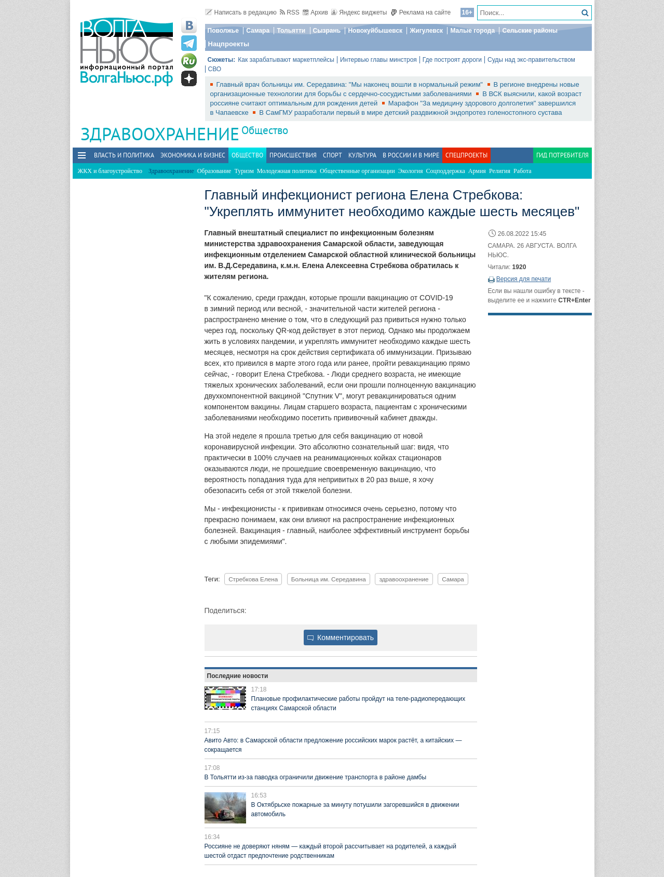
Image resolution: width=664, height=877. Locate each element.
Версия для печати (523, 279)
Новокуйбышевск (375, 30)
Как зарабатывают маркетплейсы (286, 59)
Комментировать (340, 637)
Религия (499, 171)
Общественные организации (357, 171)
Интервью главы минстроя (378, 59)
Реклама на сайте (420, 12)
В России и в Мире (411, 155)
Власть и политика (124, 155)
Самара (257, 30)
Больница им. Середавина (328, 579)
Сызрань (327, 30)
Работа (522, 171)
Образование (214, 171)
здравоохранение (403, 579)
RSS (290, 12)
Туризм (243, 171)
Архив (315, 12)
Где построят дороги (452, 59)
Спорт (332, 155)
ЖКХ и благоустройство (110, 171)
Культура (362, 155)
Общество (264, 130)
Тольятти (291, 30)
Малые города (472, 30)
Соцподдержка (445, 171)
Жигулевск (426, 30)
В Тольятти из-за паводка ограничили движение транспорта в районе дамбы (316, 777)
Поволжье (223, 30)
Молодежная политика (287, 171)
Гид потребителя (562, 155)
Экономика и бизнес (192, 155)
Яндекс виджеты (359, 12)
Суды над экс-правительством (531, 59)
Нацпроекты (229, 44)
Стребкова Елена (253, 579)
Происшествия (293, 155)
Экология (410, 171)
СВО (215, 69)
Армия (477, 171)
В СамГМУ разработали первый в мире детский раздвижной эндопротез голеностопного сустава (410, 112)
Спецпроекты (466, 155)
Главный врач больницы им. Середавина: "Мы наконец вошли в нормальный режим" (350, 84)
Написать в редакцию (241, 12)
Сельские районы (530, 30)
